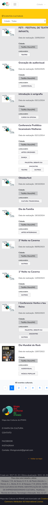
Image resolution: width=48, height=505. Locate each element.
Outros (37, 170)
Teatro (24, 55)
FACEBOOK (7, 441)
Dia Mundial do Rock (30, 345)
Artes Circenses (28, 152)
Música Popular (28, 374)
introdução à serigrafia (31, 94)
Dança (24, 157)
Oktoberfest (25, 177)
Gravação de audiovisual (32, 62)
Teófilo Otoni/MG (28, 47)
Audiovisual (26, 86)
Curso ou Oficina (28, 117)
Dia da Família (26, 209)
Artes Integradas (29, 232)
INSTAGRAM (8, 445)
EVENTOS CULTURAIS (12, 16)
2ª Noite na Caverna (29, 240)
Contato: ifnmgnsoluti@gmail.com (17, 450)
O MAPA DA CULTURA (12, 428)
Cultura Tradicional (30, 201)
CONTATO (7, 432)
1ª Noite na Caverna (29, 271)
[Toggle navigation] (15, 4)
